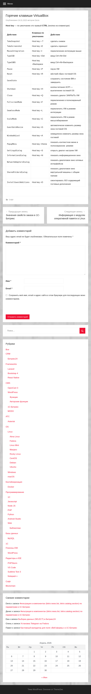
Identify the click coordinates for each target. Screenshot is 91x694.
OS (7, 427)
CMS (8, 383)
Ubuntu (13, 467)
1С (7, 544)
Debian (13, 463)
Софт (11, 200)
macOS (11, 477)
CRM (8, 354)
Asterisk (11, 421)
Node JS (11, 506)
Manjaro (13, 450)
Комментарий (13, 243)
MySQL (11, 538)
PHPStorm (12, 563)
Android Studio (14, 519)
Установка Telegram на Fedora (35, 623)
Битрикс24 (12, 359)
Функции (14, 397)
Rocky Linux (15, 454)
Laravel (11, 369)
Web (10, 523)
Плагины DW (12, 548)
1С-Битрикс (13, 407)
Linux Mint (14, 445)
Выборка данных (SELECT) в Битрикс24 (37, 619)
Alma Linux (15, 436)
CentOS (13, 458)
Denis (37, 20)
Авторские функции (19, 401)
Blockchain (10, 586)
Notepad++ (13, 576)
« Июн (44, 677)
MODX (11, 411)
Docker (11, 487)
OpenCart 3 (13, 388)
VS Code (12, 567)
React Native (13, 377)
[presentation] (24, 307)
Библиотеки (15, 528)
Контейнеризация (14, 482)
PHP (10, 510)
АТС (8, 416)
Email (9, 288)
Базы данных (12, 533)
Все (7, 349)
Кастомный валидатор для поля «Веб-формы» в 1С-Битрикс (48, 628)
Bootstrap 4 (13, 373)
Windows (12, 472)
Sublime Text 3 (14, 572)
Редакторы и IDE (13, 558)
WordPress (13, 392)
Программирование (15, 492)
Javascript (12, 501)
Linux (10, 432)
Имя (8, 281)
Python (11, 514)
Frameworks (11, 364)
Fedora (13, 441)
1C (9, 497)
